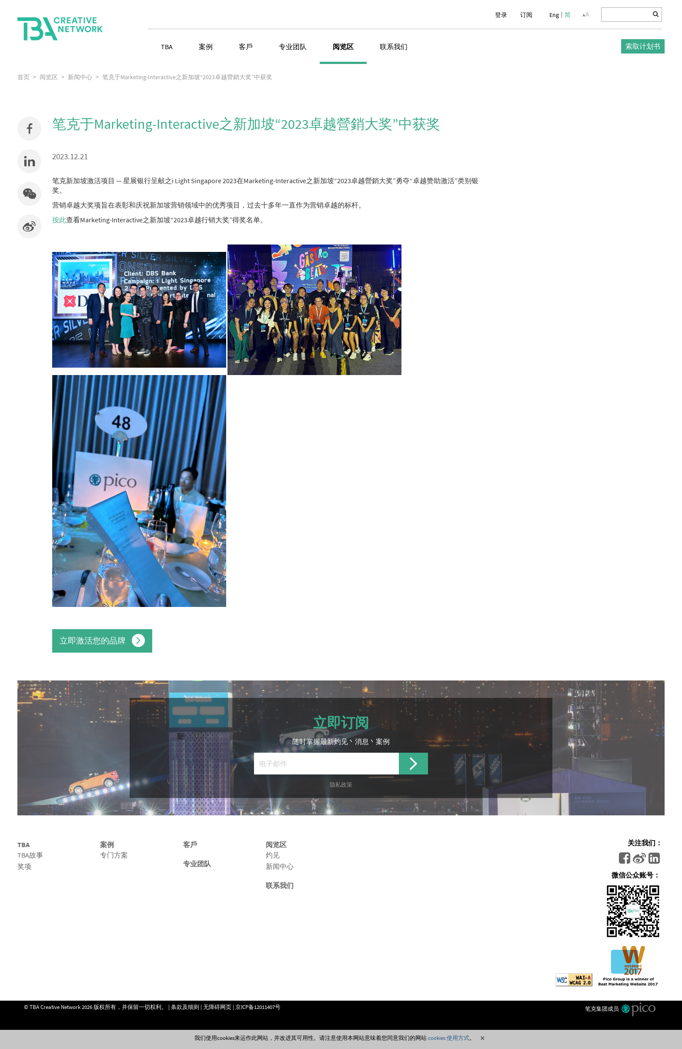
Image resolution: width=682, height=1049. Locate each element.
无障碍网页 (217, 1006)
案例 (206, 46)
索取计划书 (642, 46)
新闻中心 (280, 866)
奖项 (24, 866)
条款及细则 (185, 1006)
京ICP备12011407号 (258, 1006)
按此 (59, 219)
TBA (167, 46)
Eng (554, 15)
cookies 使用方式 (448, 1037)
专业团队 (293, 46)
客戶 (246, 46)
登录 (501, 15)
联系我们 (394, 46)
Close (482, 1038)
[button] (29, 194)
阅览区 (343, 46)
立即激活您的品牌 (102, 640)
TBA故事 (30, 855)
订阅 (526, 15)
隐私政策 (341, 784)
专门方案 (114, 855)
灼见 (273, 855)
